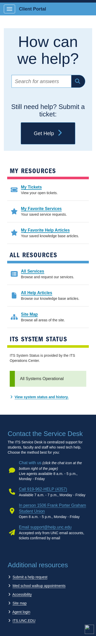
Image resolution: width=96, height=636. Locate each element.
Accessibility (22, 594)
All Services (32, 271)
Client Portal (32, 9)
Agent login (21, 612)
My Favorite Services (41, 208)
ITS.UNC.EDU (24, 621)
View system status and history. (42, 397)
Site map (20, 603)
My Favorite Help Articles (45, 230)
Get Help (48, 133)
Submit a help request (30, 577)
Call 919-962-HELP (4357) (43, 489)
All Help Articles (36, 293)
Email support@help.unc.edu (45, 527)
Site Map (29, 314)
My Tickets (31, 187)
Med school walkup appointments (39, 586)
